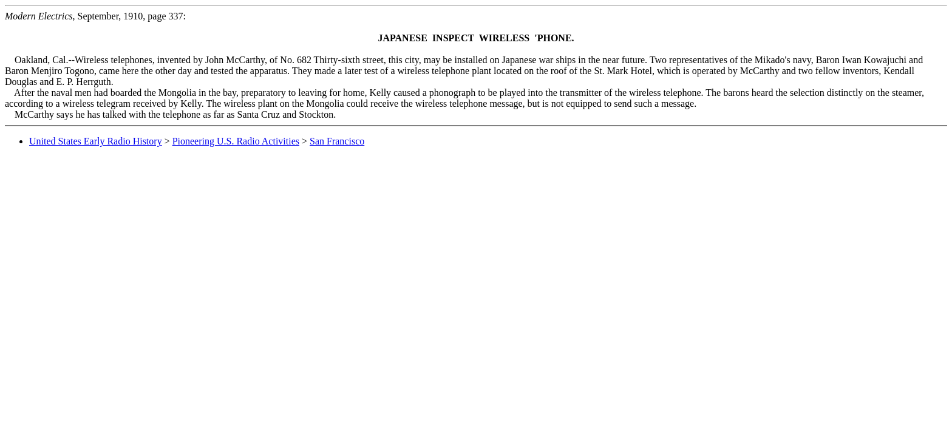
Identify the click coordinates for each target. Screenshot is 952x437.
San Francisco (337, 141)
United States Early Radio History (95, 141)
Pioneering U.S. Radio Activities (235, 141)
